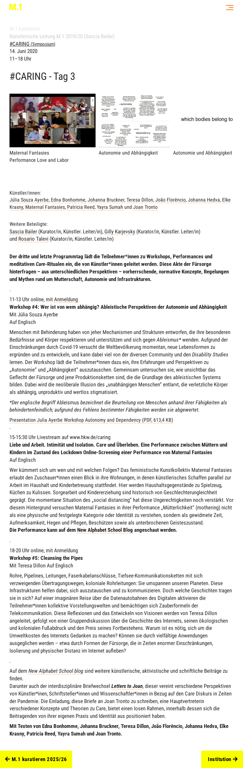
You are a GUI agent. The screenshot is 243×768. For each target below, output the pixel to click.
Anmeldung (66, 299)
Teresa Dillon (140, 200)
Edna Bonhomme (68, 200)
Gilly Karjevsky (119, 231)
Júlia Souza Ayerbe (29, 200)
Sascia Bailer (23, 231)
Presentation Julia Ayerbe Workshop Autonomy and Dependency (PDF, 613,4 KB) (91, 420)
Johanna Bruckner (106, 200)
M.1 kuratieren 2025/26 (36, 759)
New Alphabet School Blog (105, 530)
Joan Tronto (145, 207)
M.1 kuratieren (24, 29)
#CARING (32, 44)
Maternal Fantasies (45, 207)
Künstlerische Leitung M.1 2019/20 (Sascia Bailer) (62, 36)
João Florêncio (170, 200)
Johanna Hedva (204, 200)
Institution (223, 759)
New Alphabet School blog (55, 671)
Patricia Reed (81, 207)
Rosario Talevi (33, 239)
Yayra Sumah (110, 207)
